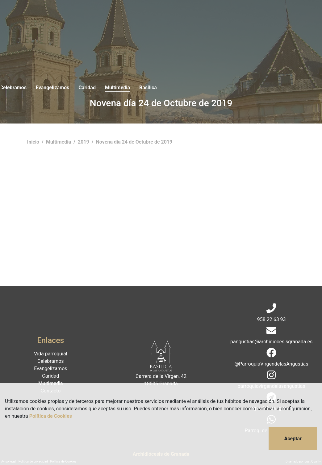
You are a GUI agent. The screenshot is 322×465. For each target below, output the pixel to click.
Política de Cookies (50, 416)
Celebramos (98, 18)
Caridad (172, 18)
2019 (84, 142)
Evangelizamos (138, 18)
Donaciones (294, 18)
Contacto (262, 18)
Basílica (233, 18)
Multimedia (202, 18)
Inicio (33, 142)
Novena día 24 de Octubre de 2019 (134, 142)
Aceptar (293, 439)
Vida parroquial (59, 18)
